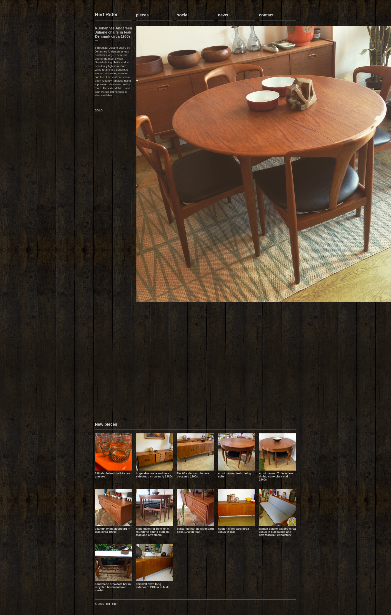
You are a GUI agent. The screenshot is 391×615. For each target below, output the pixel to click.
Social (182, 15)
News (223, 15)
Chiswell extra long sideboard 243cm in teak (152, 585)
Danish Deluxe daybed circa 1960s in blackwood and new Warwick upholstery (277, 531)
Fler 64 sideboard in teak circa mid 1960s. (193, 475)
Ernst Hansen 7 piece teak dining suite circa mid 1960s (276, 476)
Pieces (142, 15)
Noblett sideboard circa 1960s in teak (233, 530)
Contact (266, 15)
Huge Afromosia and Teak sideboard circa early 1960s (154, 475)
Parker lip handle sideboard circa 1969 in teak (195, 530)
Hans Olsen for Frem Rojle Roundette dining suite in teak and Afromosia (152, 531)
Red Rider (106, 14)
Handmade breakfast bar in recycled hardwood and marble (113, 587)
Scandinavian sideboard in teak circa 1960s (112, 530)
